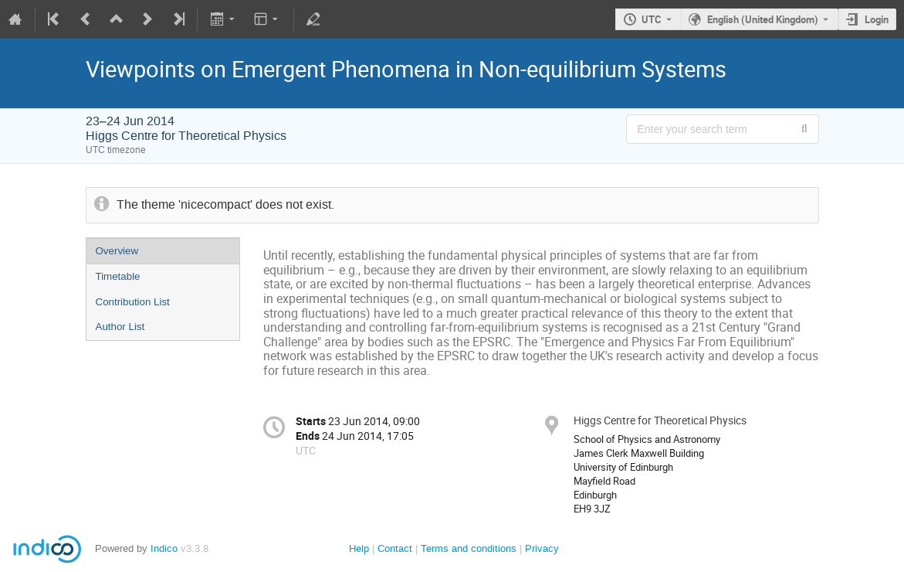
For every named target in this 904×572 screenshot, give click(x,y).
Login (877, 19)
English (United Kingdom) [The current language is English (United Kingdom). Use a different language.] (762, 19)
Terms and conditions (468, 548)
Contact (395, 548)
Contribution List (133, 302)
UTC (652, 19)
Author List (120, 326)
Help (359, 548)
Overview (117, 251)
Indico (164, 548)
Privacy (542, 548)
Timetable (118, 276)
